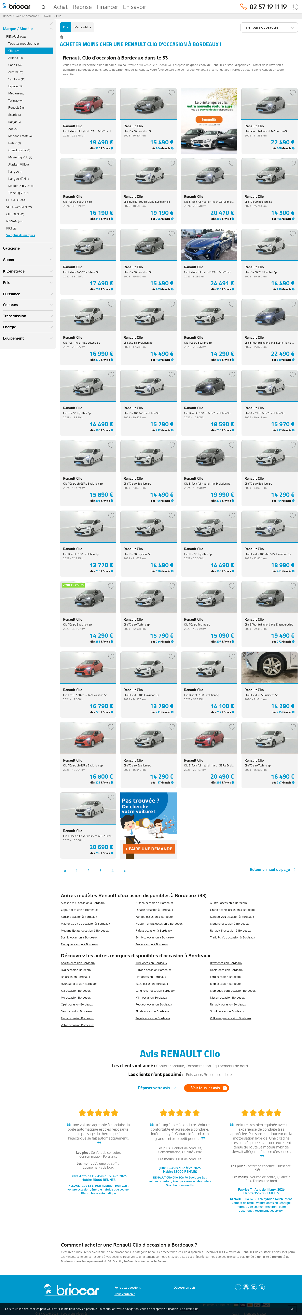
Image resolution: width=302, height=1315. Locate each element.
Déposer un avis (184, 1288)
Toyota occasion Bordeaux (153, 1018)
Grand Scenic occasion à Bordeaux (232, 910)
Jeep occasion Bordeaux (225, 984)
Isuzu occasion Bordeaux (152, 984)
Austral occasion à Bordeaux (228, 903)
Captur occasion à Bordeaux (79, 910)
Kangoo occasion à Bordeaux (154, 917)
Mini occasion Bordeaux (151, 998)
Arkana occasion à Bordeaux (154, 903)
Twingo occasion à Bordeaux (79, 944)
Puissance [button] (11, 294)
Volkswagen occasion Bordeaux (230, 1018)
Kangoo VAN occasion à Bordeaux (232, 917)
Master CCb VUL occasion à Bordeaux (85, 924)
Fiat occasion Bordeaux (151, 977)
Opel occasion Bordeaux (77, 1004)
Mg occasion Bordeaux (76, 998)
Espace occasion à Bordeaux (154, 910)
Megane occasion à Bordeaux (229, 924)
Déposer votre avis (154, 1087)
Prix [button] (6, 282)
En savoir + (137, 7)
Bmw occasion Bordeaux (226, 963)
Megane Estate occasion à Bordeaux (85, 931)
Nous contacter (124, 1294)
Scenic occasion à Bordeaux (79, 937)
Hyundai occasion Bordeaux (79, 984)
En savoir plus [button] (189, 1309)
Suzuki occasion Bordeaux (227, 1011)
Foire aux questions (127, 1288)
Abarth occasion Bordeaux (78, 963)
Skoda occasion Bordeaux (152, 1011)
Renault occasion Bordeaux (228, 1004)
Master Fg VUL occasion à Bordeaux (159, 924)
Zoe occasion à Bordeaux (152, 944)
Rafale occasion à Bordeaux (154, 931)
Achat (60, 7)
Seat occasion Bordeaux (76, 1011)
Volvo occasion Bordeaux (77, 1025)
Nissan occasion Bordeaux (227, 998)
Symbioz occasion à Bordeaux (155, 937)
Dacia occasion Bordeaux (226, 970)
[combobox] (269, 27)
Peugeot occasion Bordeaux (154, 1004)
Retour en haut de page (270, 869)
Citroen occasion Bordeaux (153, 970)
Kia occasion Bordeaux (76, 991)
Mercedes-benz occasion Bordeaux (233, 991)
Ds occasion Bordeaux (75, 977)
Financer (107, 7)
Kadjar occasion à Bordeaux (79, 917)
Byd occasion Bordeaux (76, 970)
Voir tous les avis (205, 1087)
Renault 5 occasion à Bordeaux (230, 931)
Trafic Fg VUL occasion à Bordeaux (232, 937)
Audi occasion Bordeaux (151, 963)
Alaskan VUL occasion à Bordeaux (83, 903)
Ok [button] (292, 1309)
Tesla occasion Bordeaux (77, 1018)
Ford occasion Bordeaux (225, 977)
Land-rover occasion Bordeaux (155, 991)
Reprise (82, 7)
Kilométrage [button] (14, 271)
